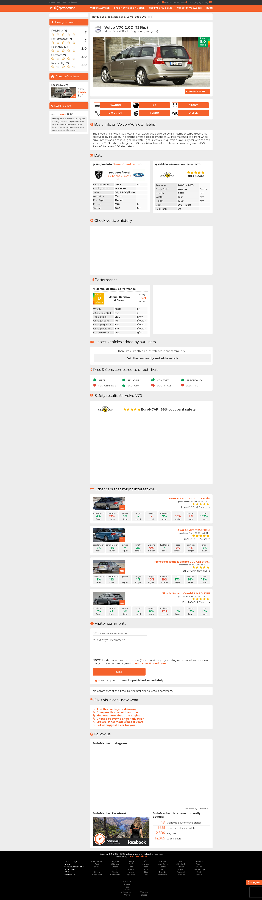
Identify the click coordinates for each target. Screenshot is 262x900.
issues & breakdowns (127, 164)
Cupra (115, 866)
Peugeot (181, 872)
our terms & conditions (150, 663)
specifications (116, 17)
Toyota (127, 889)
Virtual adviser (100, 8)
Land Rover (163, 864)
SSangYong (199, 869)
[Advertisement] (238, 66)
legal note (61, 2)
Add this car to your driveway (116, 709)
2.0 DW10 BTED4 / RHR (119, 177)
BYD (97, 869)
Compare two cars (160, 8)
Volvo (130, 17)
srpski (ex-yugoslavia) (200, 2)
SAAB (199, 866)
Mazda (162, 872)
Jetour (146, 869)
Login (160, 2)
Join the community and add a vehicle (152, 358)
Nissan (181, 866)
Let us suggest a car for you (116, 725)
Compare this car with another (117, 712)
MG (163, 869)
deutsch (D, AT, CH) (176, 2)
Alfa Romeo (97, 861)
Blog (209, 8)
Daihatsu (115, 874)
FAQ (67, 872)
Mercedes (162, 874)
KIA (146, 872)
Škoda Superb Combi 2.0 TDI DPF (186, 593)
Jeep (146, 866)
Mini (181, 861)
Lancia (162, 861)
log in (96, 680)
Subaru (127, 881)
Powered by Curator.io (196, 808)
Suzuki (126, 884)
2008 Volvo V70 (59, 85)
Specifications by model (129, 8)
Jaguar (146, 864)
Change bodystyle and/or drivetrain (120, 718)
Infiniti (146, 861)
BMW (97, 866)
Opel (180, 869)
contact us (72, 2)
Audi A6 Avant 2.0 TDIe (193, 530)
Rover (199, 864)
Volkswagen (127, 892)
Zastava (144, 892)
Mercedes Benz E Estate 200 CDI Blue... (182, 561)
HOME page (99, 17)
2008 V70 (140, 17)
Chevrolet (97, 874)
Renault (199, 861)
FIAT (131, 864)
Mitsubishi (181, 864)
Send (119, 671)
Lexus (163, 866)
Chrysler (115, 861)
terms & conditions (74, 866)
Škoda (144, 894)
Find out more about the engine (118, 715)
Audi (97, 864)
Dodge (131, 861)
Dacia (115, 872)
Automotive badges (189, 8)
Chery (97, 872)
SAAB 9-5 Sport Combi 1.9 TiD (189, 498)
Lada (146, 874)
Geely (131, 869)
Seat (199, 872)
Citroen (115, 864)
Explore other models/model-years (120, 722)
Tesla (127, 886)
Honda (131, 872)
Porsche (181, 874)
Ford (131, 866)
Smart (199, 874)
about (52, 2)
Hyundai (131, 874)
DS (114, 869)
